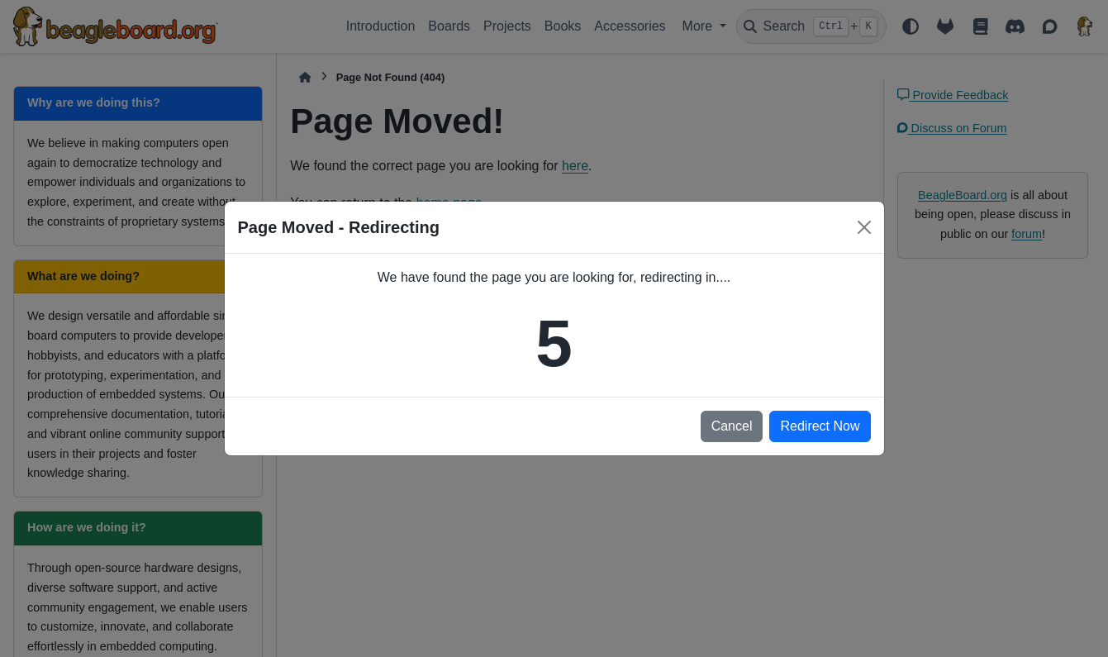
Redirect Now (819, 426)
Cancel (732, 426)
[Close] (864, 227)
